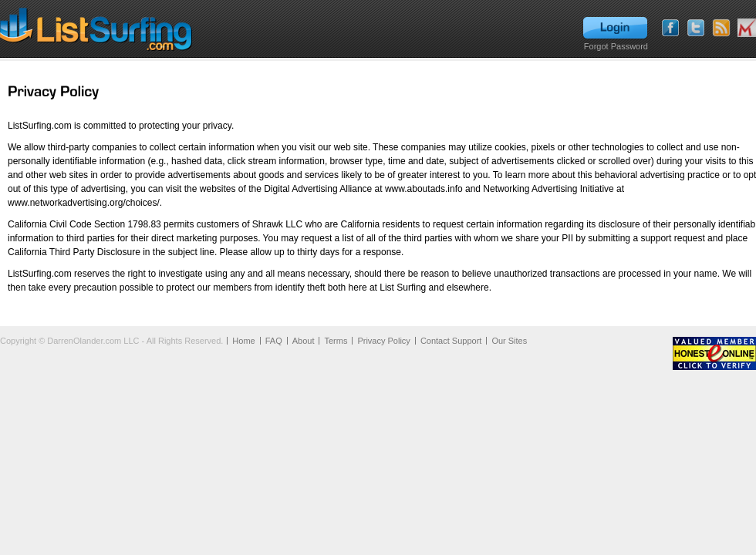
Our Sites (509, 340)
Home (243, 340)
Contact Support (451, 340)
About (303, 340)
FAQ (273, 340)
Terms (335, 340)
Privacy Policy (383, 340)
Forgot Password (616, 46)
